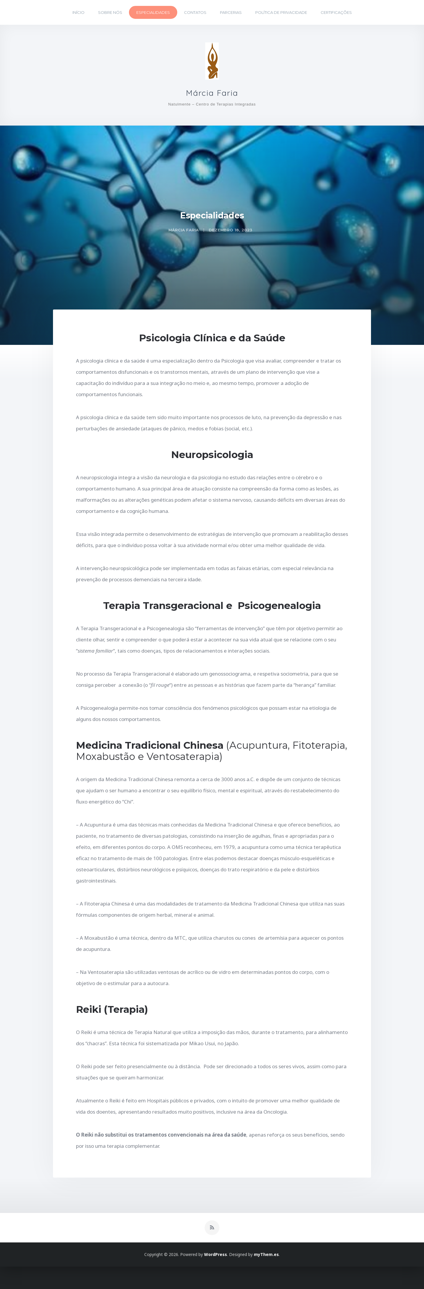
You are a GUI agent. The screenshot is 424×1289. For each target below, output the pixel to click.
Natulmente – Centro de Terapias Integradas (212, 109)
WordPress (215, 1277)
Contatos (195, 12)
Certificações (336, 12)
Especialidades (153, 12)
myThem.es (266, 1277)
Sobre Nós (110, 12)
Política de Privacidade (281, 12)
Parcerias (231, 12)
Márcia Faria (212, 95)
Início (78, 12)
